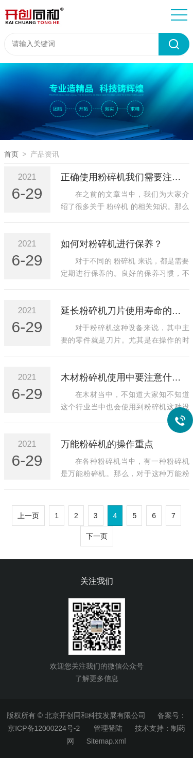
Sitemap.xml (106, 741)
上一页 (28, 515)
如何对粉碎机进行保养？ (112, 244)
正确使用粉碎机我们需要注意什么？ (125, 177)
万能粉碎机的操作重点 (107, 444)
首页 (11, 154)
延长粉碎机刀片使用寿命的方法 (125, 311)
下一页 (97, 536)
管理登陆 (108, 728)
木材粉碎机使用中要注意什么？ (125, 377)
